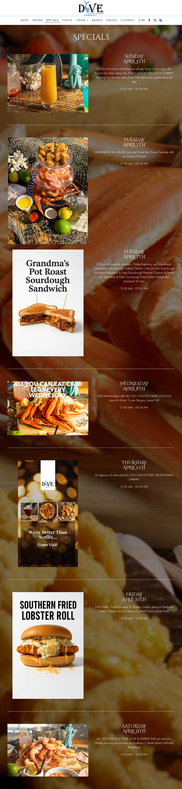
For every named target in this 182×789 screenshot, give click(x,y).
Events (67, 20)
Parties (111, 20)
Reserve (97, 20)
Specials (52, 20)
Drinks (37, 20)
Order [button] (82, 20)
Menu (24, 20)
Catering (127, 20)
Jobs (141, 20)
